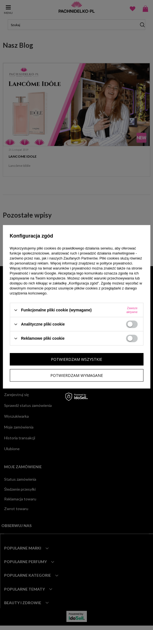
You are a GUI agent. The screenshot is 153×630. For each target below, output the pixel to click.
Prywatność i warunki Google (33, 273)
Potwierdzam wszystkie (76, 359)
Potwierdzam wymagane (76, 375)
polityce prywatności (116, 263)
